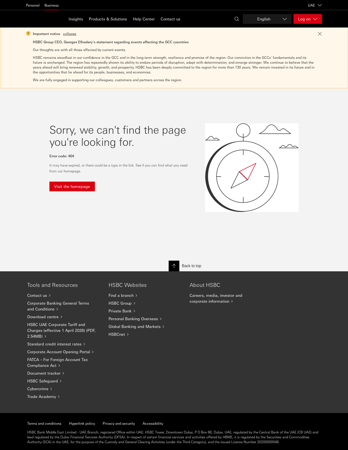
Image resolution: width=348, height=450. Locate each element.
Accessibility (153, 423)
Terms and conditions (44, 423)
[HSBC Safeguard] (64, 381)
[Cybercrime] (64, 389)
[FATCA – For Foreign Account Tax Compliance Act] (64, 362)
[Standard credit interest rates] (64, 344)
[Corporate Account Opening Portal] (64, 352)
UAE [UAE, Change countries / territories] (315, 5)
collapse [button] (69, 33)
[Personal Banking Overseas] (145, 319)
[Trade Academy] (64, 396)
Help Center (144, 18)
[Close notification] (320, 33)
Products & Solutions (108, 18)
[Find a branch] (145, 295)
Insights (76, 18)
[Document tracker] (64, 373)
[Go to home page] (38, 19)
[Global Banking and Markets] (145, 326)
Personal (33, 5)
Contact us (170, 18)
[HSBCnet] (145, 334)
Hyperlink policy (82, 423)
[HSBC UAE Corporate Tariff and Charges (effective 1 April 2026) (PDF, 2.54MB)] (64, 330)
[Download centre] (64, 317)
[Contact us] (64, 295)
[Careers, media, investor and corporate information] (226, 298)
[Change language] (267, 19)
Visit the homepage (72, 186)
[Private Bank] (145, 311)
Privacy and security (119, 423)
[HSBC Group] (145, 303)
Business (52, 5)
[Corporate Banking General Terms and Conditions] (64, 306)
